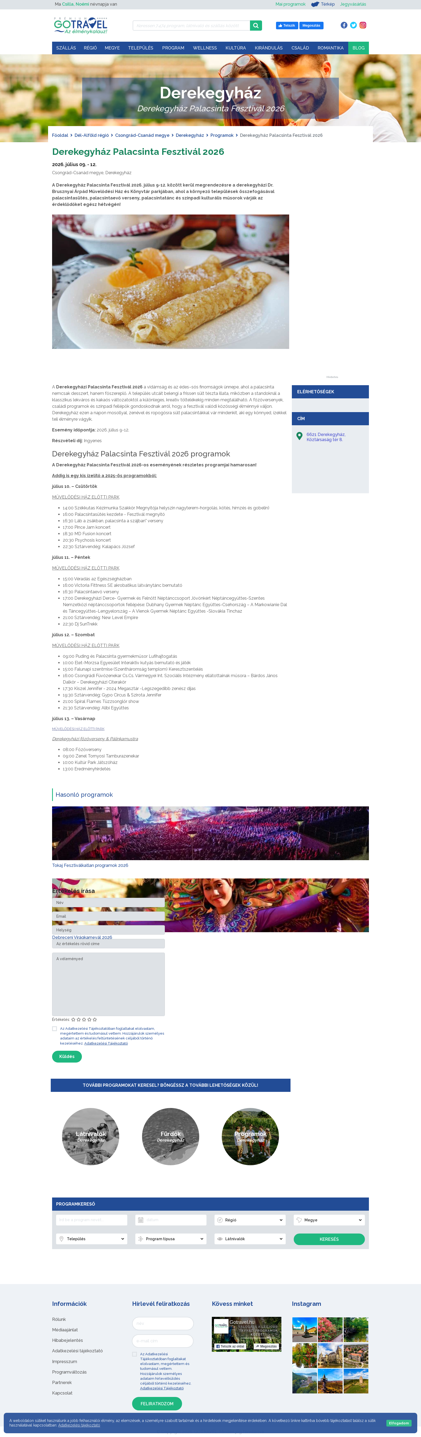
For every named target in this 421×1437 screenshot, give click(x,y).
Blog (359, 48)
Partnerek (62, 1382)
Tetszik (230, 1346)
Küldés (67, 1056)
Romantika (331, 48)
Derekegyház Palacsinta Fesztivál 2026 (151, 151)
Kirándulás (269, 48)
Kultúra (236, 48)
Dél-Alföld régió (92, 135)
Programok (222, 135)
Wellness (205, 48)
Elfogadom (399, 1423)
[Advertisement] (332, 295)
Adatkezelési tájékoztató (77, 1350)
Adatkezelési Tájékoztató (106, 1043)
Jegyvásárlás (353, 4)
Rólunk (59, 1319)
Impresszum (64, 1361)
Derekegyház (190, 135)
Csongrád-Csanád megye (142, 135)
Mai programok (290, 4)
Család (300, 48)
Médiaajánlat (65, 1329)
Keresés (329, 1239)
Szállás (66, 48)
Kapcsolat (62, 1393)
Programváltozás (69, 1372)
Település (140, 48)
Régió (90, 48)
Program (173, 48)
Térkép (323, 4)
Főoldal (60, 135)
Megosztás (266, 1346)
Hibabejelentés (67, 1340)
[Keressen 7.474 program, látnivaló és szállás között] (191, 25)
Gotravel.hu (242, 1322)
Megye (112, 48)
